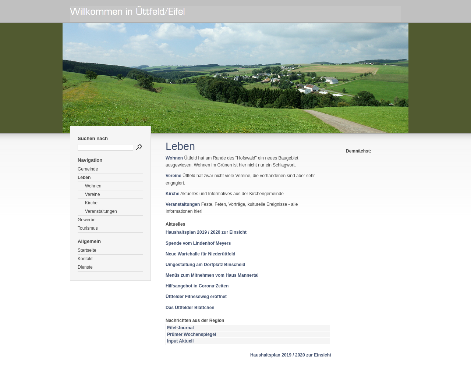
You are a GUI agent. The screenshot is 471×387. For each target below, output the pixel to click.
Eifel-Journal (180, 327)
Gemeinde (88, 169)
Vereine (92, 194)
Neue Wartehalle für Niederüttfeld (201, 254)
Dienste (85, 267)
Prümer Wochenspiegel (191, 334)
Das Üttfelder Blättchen (190, 307)
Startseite (87, 250)
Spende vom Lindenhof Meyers (198, 243)
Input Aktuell (180, 341)
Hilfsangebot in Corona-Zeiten (197, 286)
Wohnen (93, 186)
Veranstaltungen (101, 211)
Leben (84, 177)
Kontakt (85, 258)
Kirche (91, 202)
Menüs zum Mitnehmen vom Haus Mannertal (212, 275)
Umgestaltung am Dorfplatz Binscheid (205, 264)
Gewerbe (87, 219)
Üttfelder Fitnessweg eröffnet (196, 296)
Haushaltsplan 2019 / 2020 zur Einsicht (206, 232)
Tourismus (88, 228)
